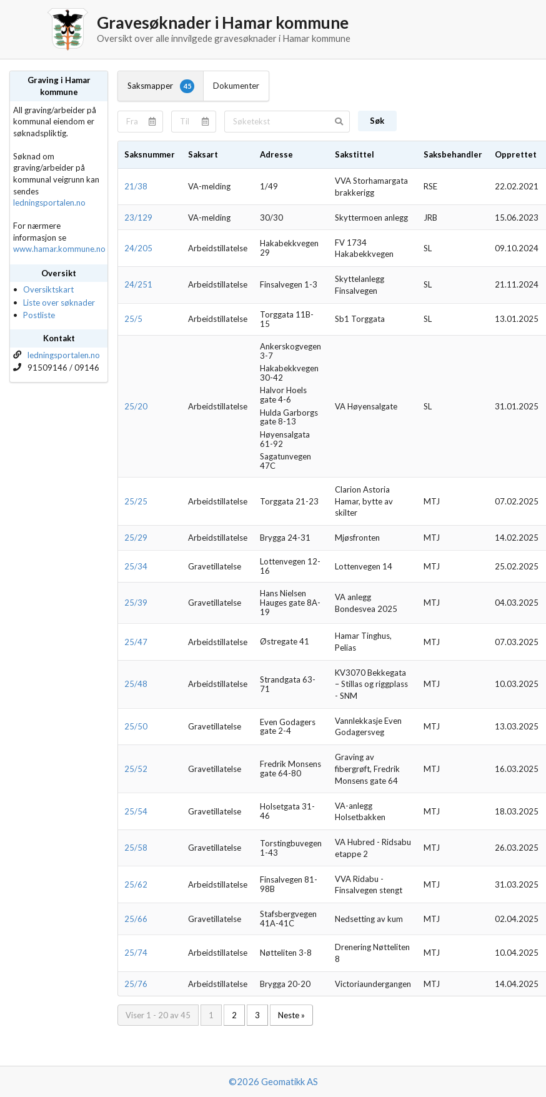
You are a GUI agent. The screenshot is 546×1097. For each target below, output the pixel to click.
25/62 (135, 884)
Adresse (276, 154)
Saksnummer (149, 154)
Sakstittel (354, 154)
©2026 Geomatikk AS (273, 1081)
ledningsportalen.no (49, 203)
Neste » (291, 1015)
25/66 (135, 919)
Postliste (39, 315)
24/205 (138, 248)
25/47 (135, 642)
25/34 (135, 566)
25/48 (135, 684)
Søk (377, 121)
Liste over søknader (59, 303)
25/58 (135, 848)
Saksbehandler (453, 154)
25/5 (133, 319)
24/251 (138, 284)
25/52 (135, 769)
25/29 (135, 538)
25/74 (135, 953)
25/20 (135, 406)
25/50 (135, 726)
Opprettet (516, 154)
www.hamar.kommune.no (59, 249)
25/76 (135, 984)
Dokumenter (236, 86)
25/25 (135, 501)
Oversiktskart (48, 289)
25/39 (135, 603)
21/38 (135, 186)
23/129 (138, 218)
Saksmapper (160, 86)
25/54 (135, 811)
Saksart (203, 154)
